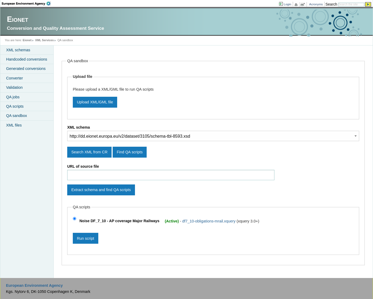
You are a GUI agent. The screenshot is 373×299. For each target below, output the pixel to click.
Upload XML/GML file (95, 102)
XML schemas (18, 50)
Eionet (27, 40)
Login (287, 4)
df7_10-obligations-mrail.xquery (209, 221)
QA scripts (15, 106)
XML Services (44, 40)
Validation (14, 87)
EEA (26, 3)
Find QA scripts (130, 152)
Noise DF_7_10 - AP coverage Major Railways (119, 221)
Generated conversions (26, 68)
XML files (14, 125)
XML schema (78, 127)
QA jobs (12, 97)
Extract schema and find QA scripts (101, 190)
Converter (14, 78)
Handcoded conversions (26, 59)
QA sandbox (16, 115)
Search (331, 4)
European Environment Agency (34, 285)
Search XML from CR (89, 152)
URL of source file (83, 166)
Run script (85, 238)
